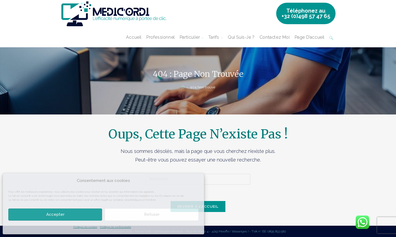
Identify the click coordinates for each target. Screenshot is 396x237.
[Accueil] (183, 87)
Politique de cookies (85, 226)
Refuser (152, 214)
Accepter (55, 214)
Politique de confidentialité (115, 226)
